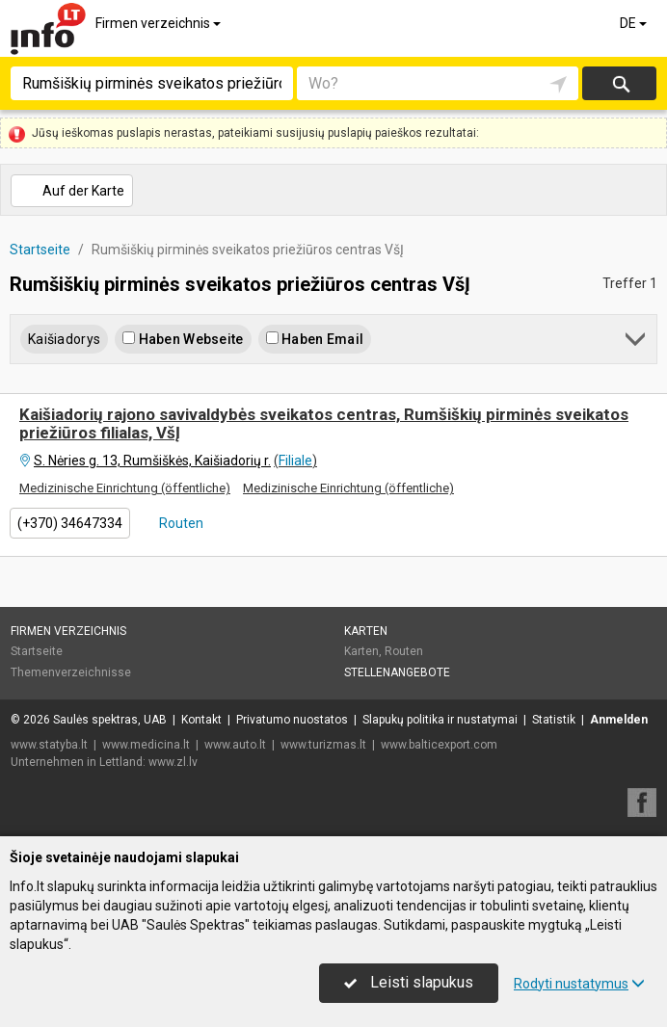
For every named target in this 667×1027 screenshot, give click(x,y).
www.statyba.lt (49, 744)
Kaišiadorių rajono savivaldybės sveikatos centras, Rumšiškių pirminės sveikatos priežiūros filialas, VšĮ (323, 423)
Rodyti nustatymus (579, 983)
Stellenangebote (397, 672)
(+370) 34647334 (69, 523)
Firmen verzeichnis (159, 23)
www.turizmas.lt (323, 744)
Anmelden (619, 719)
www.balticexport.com (439, 744)
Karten (365, 631)
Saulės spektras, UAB (110, 719)
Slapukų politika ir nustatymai (440, 719)
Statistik (553, 719)
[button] (636, 342)
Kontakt (201, 719)
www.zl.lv (173, 762)
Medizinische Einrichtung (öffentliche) (124, 488)
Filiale (295, 460)
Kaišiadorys (64, 339)
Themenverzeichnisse (71, 672)
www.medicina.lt (146, 744)
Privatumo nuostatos (292, 719)
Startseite (37, 651)
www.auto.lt (235, 744)
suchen (620, 83)
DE (635, 23)
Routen (179, 523)
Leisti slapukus (408, 982)
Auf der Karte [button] (70, 190)
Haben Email (314, 339)
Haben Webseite (182, 339)
